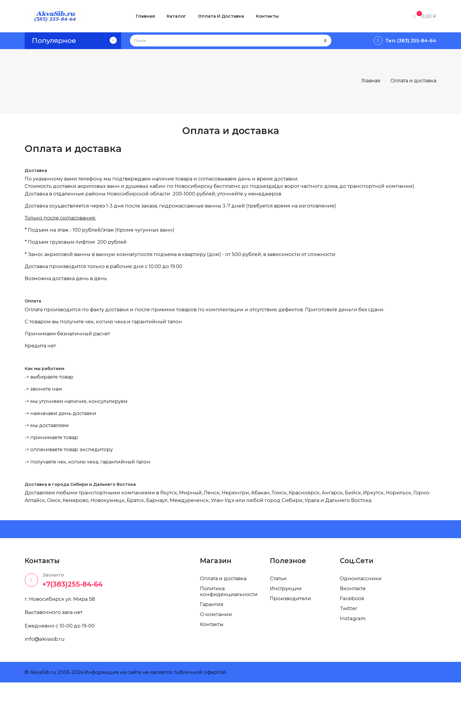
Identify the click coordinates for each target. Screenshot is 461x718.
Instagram (353, 651)
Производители (292, 631)
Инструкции (286, 621)
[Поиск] (230, 40)
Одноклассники (362, 611)
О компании (216, 647)
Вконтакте (354, 621)
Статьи (279, 611)
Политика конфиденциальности (230, 624)
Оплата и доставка (226, 611)
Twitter (349, 641)
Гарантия (213, 637)
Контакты (213, 657)
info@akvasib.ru (46, 674)
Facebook (353, 631)
